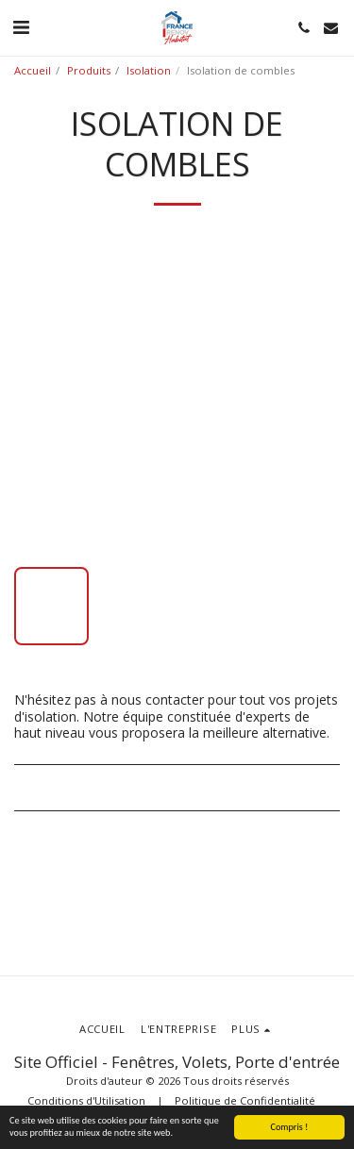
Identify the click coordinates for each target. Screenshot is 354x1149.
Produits (88, 70)
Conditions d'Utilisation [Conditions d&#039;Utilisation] (86, 1100)
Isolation (148, 70)
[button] (21, 27)
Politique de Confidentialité (245, 1100)
